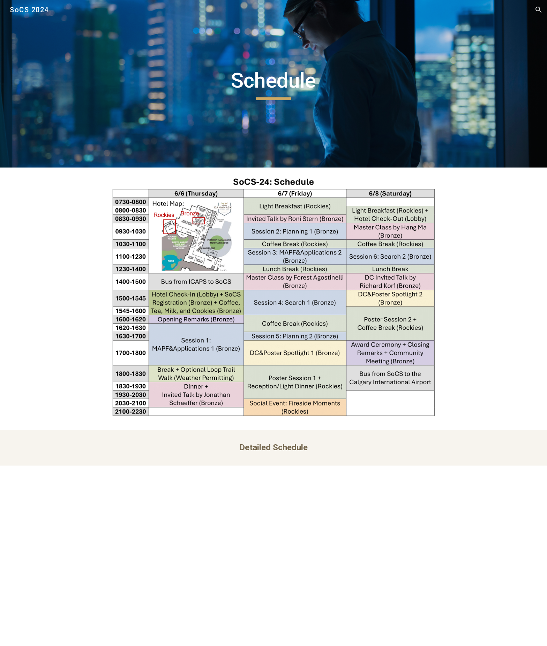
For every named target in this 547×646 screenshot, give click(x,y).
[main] (273, 84)
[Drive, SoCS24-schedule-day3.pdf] (411, 556)
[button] (538, 9)
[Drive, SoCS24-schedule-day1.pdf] (136, 556)
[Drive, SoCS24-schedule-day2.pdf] (273, 556)
